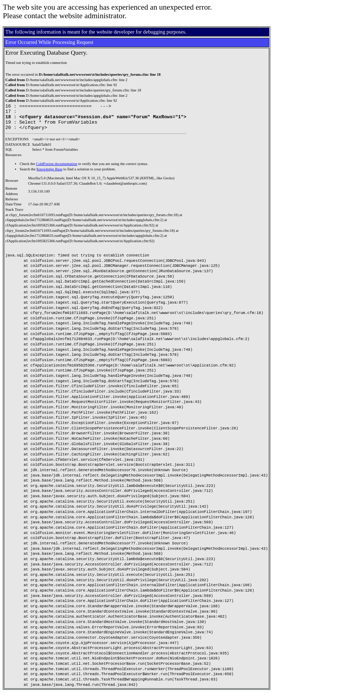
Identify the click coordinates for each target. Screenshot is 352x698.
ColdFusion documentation (56, 169)
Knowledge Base (49, 174)
